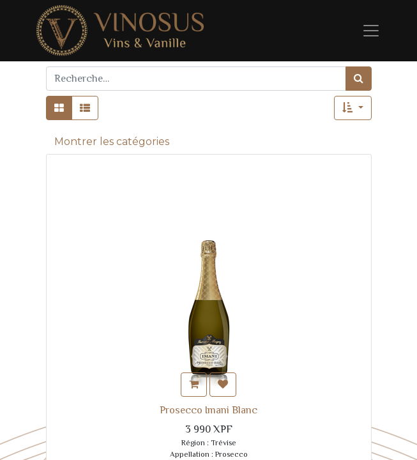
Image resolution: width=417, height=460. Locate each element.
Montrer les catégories (111, 141)
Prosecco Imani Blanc (208, 410)
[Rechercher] (358, 78)
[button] (352, 108)
